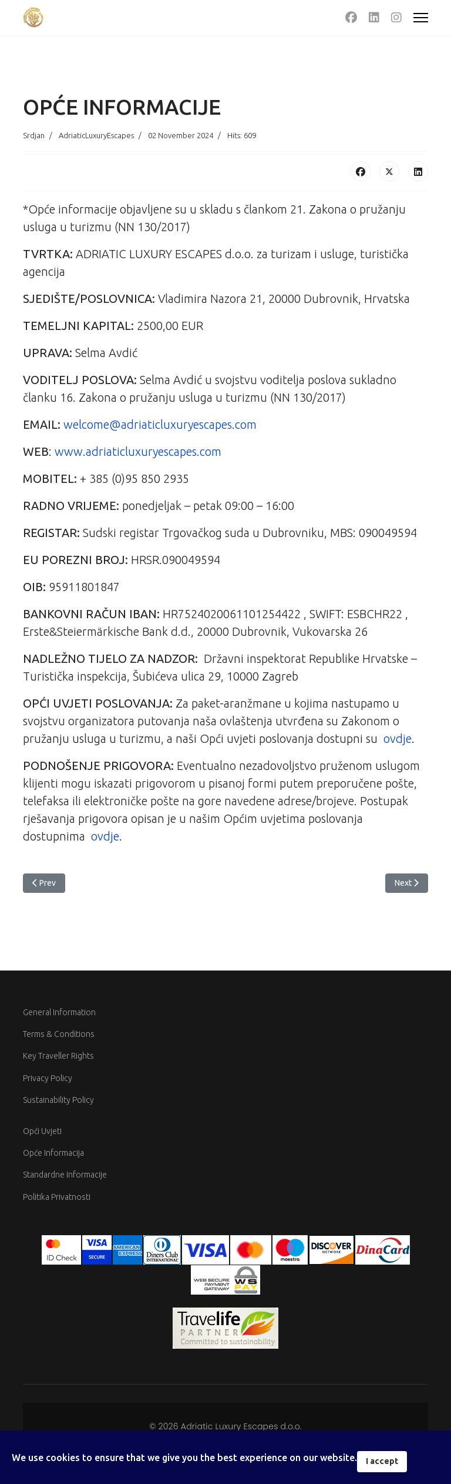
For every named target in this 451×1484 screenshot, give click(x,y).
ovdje (397, 738)
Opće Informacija (53, 1153)
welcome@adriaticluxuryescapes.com (160, 424)
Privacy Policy (47, 1078)
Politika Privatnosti (56, 1197)
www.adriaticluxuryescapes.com (138, 451)
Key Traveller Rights (58, 1056)
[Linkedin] (374, 17)
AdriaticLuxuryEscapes (96, 135)
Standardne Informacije (65, 1174)
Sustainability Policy (58, 1100)
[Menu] (420, 17)
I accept (382, 1461)
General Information (59, 1012)
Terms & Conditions (59, 1034)
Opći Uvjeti (42, 1131)
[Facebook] (351, 17)
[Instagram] (396, 17)
